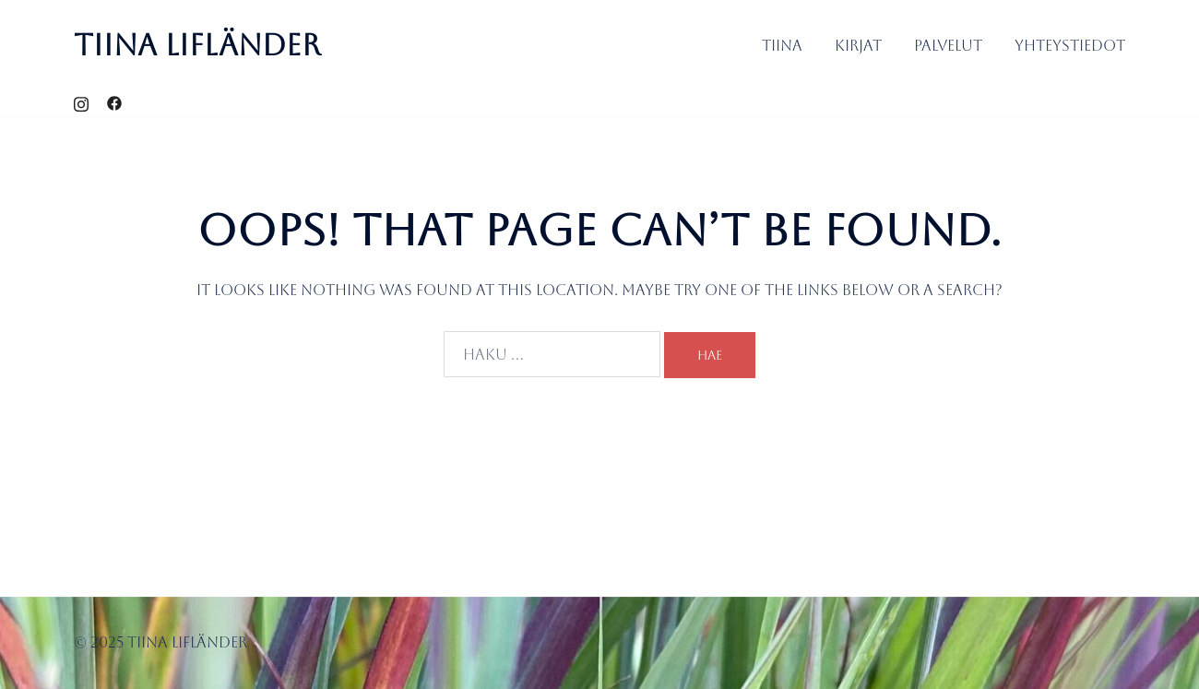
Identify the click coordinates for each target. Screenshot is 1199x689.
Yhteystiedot (1070, 45)
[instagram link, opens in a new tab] (81, 104)
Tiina (782, 45)
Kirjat (858, 45)
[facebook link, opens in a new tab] (114, 104)
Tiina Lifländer (197, 45)
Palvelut (948, 45)
